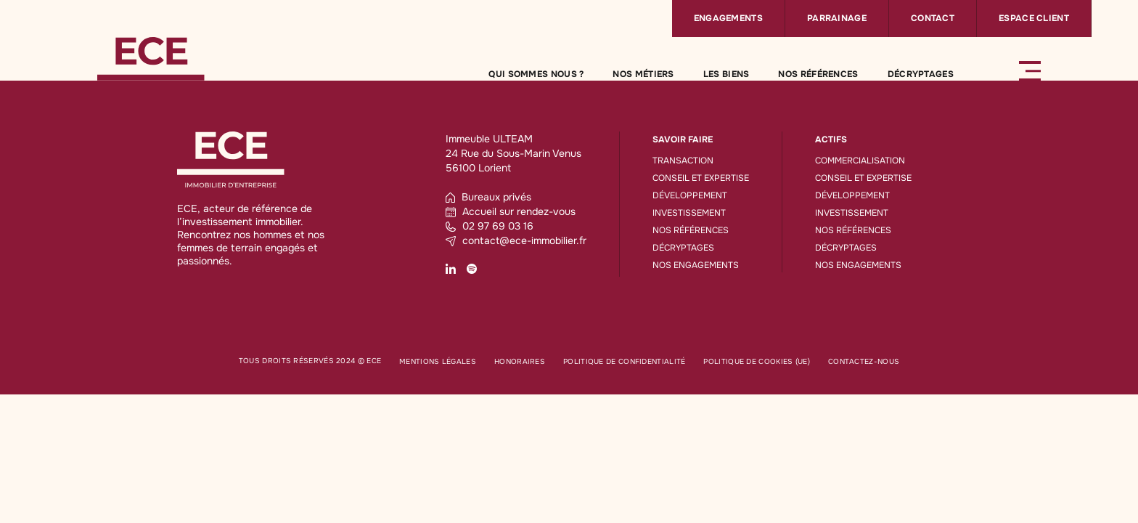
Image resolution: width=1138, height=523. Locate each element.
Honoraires (519, 361)
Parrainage (837, 18)
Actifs (831, 139)
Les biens (726, 74)
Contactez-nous (863, 361)
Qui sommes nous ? (536, 74)
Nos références (818, 74)
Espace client (1034, 18)
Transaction (682, 160)
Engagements (728, 18)
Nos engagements (695, 265)
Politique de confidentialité (624, 361)
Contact (932, 18)
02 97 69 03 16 (489, 225)
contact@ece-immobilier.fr (516, 240)
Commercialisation (860, 160)
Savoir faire (682, 139)
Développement (689, 195)
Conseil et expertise (700, 178)
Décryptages (921, 74)
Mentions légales (437, 361)
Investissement (689, 213)
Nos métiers (643, 74)
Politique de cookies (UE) (756, 361)
